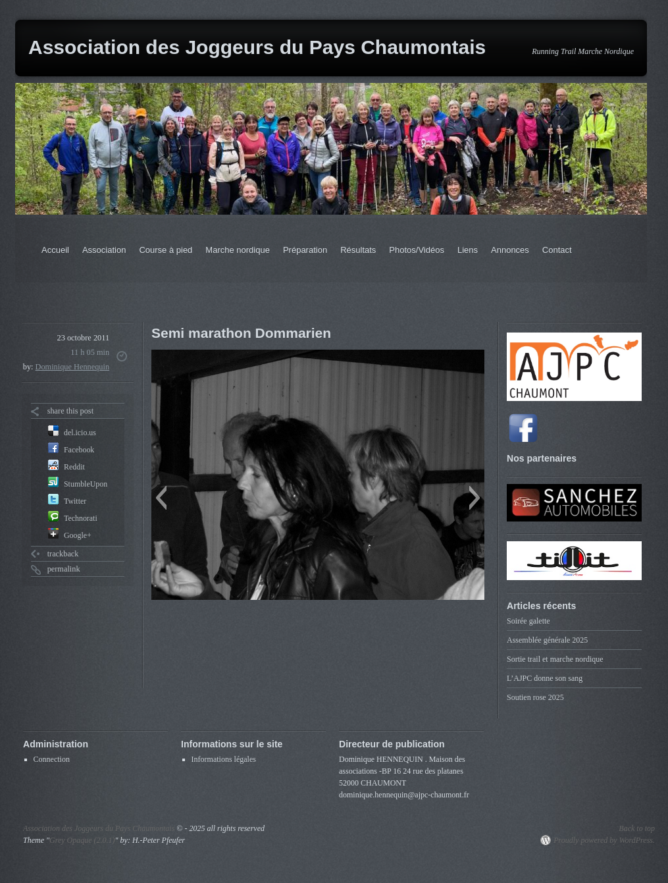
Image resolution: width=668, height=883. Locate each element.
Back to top (637, 828)
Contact (557, 250)
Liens (467, 250)
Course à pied (165, 250)
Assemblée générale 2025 (547, 640)
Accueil (55, 250)
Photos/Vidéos (416, 250)
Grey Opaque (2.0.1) (82, 840)
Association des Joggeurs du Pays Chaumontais (257, 47)
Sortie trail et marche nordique (555, 659)
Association (104, 250)
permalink (63, 569)
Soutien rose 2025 (535, 697)
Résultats (358, 250)
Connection (52, 759)
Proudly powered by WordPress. (604, 840)
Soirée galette (528, 621)
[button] (161, 498)
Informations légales (224, 759)
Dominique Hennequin (73, 366)
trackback (63, 553)
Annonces (510, 250)
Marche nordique (237, 250)
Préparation (305, 250)
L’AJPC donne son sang (544, 678)
